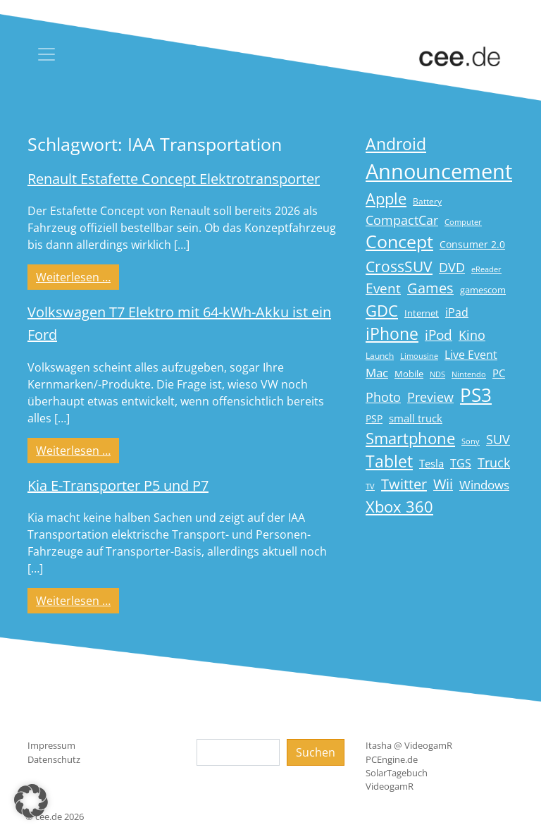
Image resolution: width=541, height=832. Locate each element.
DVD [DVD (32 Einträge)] (452, 267)
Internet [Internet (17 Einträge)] (421, 313)
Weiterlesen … (77, 276)
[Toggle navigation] (46, 54)
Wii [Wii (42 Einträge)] (443, 484)
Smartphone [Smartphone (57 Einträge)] (410, 438)
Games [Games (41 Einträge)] (430, 288)
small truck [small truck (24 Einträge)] (415, 418)
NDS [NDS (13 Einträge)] (437, 374)
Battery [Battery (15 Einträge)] (427, 201)
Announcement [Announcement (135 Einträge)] (439, 171)
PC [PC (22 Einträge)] (498, 373)
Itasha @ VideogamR (409, 745)
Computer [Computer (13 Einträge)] (463, 222)
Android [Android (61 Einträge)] (396, 144)
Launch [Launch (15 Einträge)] (380, 355)
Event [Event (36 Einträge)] (383, 288)
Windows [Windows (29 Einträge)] (484, 485)
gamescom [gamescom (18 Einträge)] (483, 289)
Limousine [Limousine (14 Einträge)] (419, 355)
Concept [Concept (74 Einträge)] (399, 241)
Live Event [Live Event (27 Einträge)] (470, 354)
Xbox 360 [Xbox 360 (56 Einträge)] (399, 507)
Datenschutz (53, 759)
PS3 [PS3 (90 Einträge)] (476, 395)
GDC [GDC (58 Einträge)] (382, 311)
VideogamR (389, 786)
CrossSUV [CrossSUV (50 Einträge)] (399, 266)
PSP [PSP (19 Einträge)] (374, 418)
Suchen (315, 752)
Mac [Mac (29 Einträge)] (377, 373)
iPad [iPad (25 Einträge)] (456, 312)
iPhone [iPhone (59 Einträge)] (392, 334)
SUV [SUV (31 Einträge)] (498, 439)
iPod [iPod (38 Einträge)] (438, 335)
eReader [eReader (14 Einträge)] (486, 269)
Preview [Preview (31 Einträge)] (430, 397)
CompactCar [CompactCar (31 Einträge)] (402, 220)
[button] (31, 801)
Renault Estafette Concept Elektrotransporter (173, 178)
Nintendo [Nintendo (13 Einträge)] (469, 374)
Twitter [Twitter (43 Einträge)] (404, 484)
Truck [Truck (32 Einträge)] (494, 462)
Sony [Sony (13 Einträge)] (470, 441)
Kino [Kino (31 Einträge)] (472, 334)
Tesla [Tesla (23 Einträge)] (431, 463)
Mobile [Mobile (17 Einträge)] (408, 373)
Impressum (51, 745)
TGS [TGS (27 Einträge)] (460, 463)
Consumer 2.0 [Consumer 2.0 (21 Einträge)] (472, 244)
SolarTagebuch (397, 772)
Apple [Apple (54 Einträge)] (386, 198)
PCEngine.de (392, 759)
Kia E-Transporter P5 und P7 (118, 485)
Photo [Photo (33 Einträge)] (383, 397)
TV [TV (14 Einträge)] (370, 486)
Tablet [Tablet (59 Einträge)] (389, 461)
